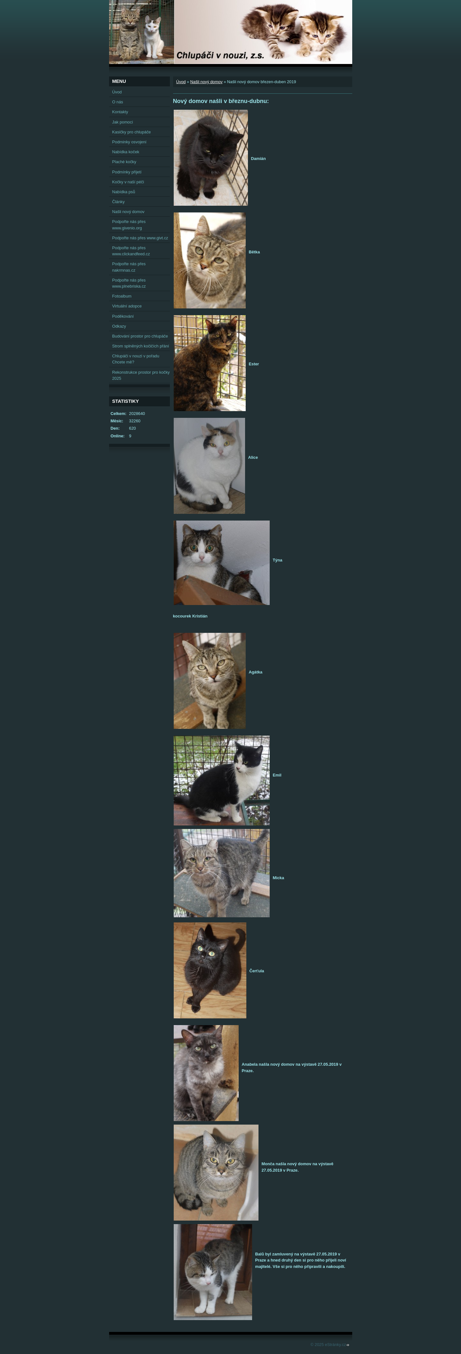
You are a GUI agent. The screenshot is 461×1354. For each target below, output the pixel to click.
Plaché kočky (124, 161)
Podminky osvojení (129, 141)
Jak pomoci (122, 122)
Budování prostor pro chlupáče (140, 336)
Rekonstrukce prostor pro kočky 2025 (141, 375)
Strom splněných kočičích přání (140, 346)
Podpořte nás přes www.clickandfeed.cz (131, 250)
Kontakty (120, 111)
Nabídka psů (123, 191)
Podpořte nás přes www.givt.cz (140, 237)
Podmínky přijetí (127, 172)
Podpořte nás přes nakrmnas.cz (129, 266)
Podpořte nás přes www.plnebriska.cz (129, 283)
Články (118, 201)
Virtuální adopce (127, 306)
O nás (117, 102)
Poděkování (123, 316)
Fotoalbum (121, 296)
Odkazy (119, 326)
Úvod (181, 81)
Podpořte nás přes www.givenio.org (129, 224)
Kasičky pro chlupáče (131, 132)
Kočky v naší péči (128, 181)
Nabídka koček (125, 151)
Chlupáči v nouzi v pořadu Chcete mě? (135, 359)
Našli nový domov (206, 81)
